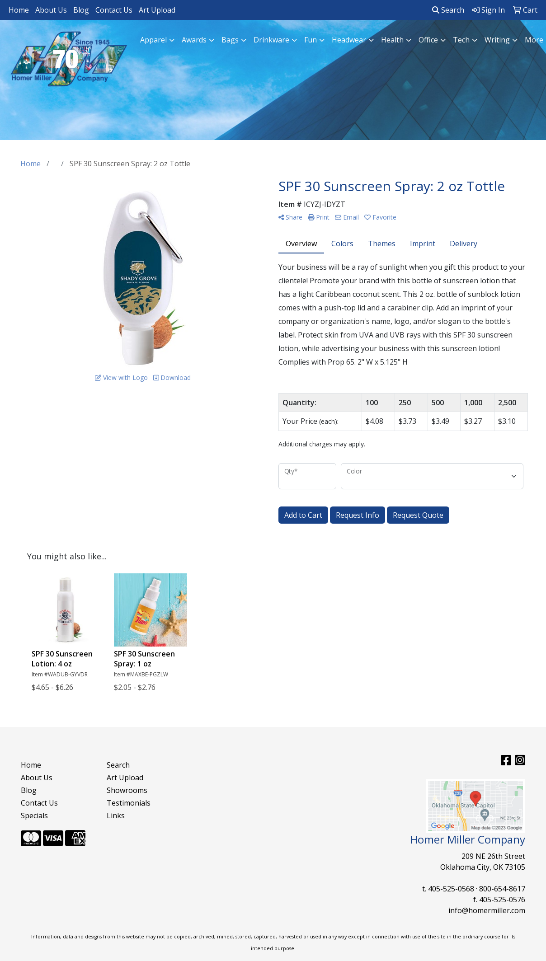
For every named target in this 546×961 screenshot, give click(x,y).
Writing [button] (497, 40)
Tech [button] (461, 40)
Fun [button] (310, 40)
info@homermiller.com (486, 910)
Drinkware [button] (271, 40)
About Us (51, 10)
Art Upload (157, 10)
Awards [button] (194, 40)
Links (116, 815)
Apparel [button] (153, 40)
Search (448, 10)
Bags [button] (230, 40)
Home (19, 10)
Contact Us (113, 10)
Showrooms (127, 790)
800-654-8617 (502, 889)
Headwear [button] (349, 40)
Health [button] (392, 40)
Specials (34, 815)
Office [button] (428, 40)
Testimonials (129, 803)
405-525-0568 (451, 889)
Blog (81, 10)
